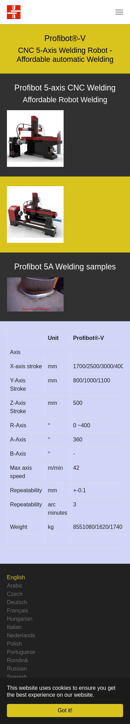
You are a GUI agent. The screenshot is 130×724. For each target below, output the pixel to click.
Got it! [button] (65, 710)
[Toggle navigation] (119, 12)
